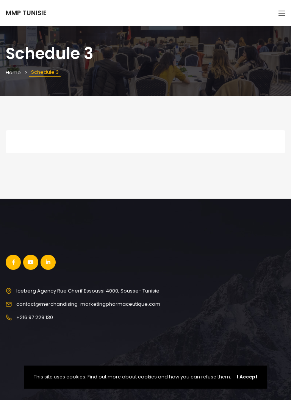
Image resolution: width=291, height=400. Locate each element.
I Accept (247, 377)
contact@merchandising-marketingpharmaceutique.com (88, 304)
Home (13, 72)
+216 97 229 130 (34, 317)
